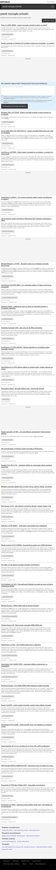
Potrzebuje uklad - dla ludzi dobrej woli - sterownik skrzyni (22, 388)
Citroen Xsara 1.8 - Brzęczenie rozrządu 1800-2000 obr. (21, 625)
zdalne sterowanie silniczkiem (33, 835)
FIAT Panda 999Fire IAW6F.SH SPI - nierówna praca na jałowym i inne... (27, 766)
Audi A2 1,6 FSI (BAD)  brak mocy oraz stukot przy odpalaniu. (24, 526)
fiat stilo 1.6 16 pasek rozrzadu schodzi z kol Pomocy (20, 565)
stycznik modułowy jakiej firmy (9, 841)
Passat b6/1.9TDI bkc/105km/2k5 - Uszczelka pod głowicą (23, 785)
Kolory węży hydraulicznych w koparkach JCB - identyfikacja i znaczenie (18, 847)
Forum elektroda (51, 1)
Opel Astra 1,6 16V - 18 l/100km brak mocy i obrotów (21, 645)
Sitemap (24, 864)
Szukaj (52, 6)
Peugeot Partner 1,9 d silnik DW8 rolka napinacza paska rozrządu (25, 685)
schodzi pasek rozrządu (7, 830)
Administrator (6, 860)
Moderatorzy (16, 860)
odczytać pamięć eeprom (23, 841)
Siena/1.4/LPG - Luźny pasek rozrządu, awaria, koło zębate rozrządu (26, 705)
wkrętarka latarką (21, 835)
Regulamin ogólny (37, 860)
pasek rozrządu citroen (34, 830)
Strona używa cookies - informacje (11, 864)
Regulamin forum (26, 860)
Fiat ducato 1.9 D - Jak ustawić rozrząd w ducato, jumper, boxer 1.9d (26, 506)
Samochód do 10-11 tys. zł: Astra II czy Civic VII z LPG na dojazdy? (25, 746)
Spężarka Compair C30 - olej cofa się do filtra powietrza (21, 328)
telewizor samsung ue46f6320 (9, 835)
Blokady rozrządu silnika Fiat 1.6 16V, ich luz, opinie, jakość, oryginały (26, 486)
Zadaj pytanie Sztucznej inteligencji (14, 106)
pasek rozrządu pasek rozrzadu (21, 830)
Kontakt (31, 864)
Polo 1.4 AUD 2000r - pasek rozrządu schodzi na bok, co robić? (24, 25)
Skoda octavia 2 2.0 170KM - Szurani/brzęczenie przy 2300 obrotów (26, 545)
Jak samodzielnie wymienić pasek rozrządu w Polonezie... (22, 449)
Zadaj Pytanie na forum (48, 20)
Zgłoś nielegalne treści (41, 864)
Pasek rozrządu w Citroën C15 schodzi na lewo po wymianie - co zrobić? (27, 43)
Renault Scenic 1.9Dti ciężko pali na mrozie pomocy (20, 605)
